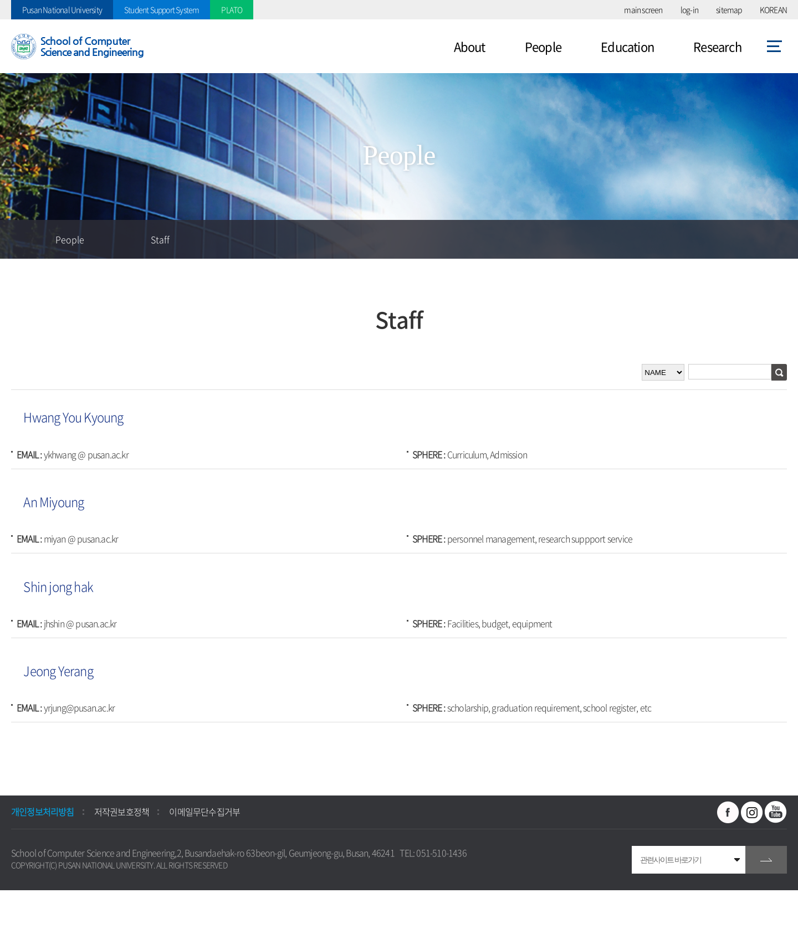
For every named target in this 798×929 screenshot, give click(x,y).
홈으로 (19, 239)
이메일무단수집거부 (204, 811)
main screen (643, 9)
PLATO (231, 9)
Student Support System (161, 9)
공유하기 (739, 239)
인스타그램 (752, 812)
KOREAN (773, 9)
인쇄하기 (778, 239)
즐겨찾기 (701, 239)
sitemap (728, 9)
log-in (689, 9)
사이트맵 (774, 46)
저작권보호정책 (121, 811)
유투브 (776, 812)
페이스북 (728, 812)
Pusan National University (62, 9)
